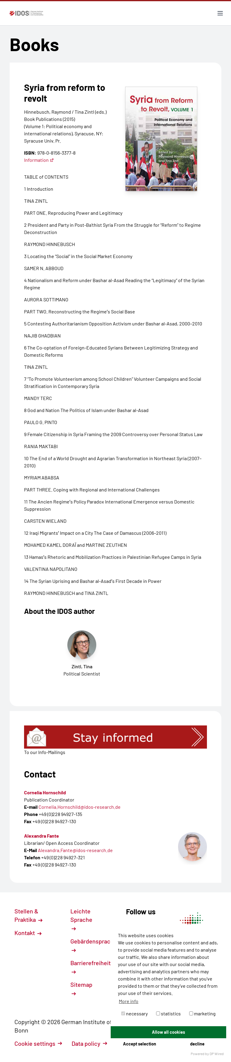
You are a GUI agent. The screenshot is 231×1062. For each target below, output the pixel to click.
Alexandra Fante (41, 836)
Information (39, 160)
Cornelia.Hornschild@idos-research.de (79, 807)
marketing (202, 1013)
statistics (168, 1013)
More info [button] (128, 1001)
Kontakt (28, 932)
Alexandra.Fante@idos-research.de (75, 850)
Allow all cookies (168, 1032)
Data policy (89, 1043)
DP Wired (217, 1053)
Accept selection (139, 1043)
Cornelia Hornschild (45, 792)
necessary (134, 1013)
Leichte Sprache (81, 919)
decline (197, 1043)
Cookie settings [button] (38, 1043)
